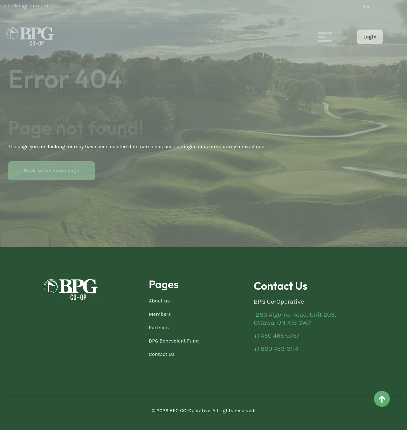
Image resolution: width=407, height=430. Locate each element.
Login (370, 37)
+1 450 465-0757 (277, 335)
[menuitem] (367, 6)
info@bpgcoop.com (25, 6)
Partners (159, 327)
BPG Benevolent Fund (174, 341)
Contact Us (162, 354)
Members (160, 314)
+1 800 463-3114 (276, 348)
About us (159, 301)
